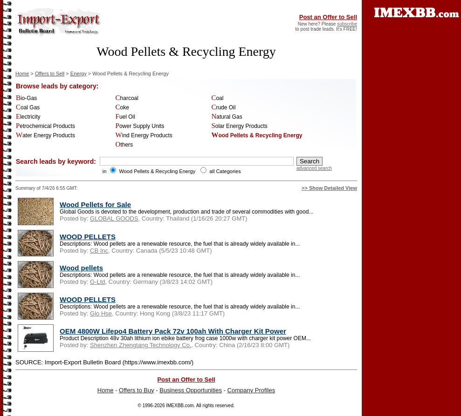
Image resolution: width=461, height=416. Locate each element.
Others (124, 144)
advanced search (314, 168)
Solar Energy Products (239, 126)
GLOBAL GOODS (114, 218)
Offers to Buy (136, 390)
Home (22, 73)
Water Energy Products (45, 135)
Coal (217, 98)
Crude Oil (223, 107)
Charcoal (127, 98)
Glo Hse (101, 313)
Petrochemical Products (45, 126)
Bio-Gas (26, 98)
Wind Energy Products (144, 135)
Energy (78, 73)
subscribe (347, 24)
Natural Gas (226, 117)
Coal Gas (28, 107)
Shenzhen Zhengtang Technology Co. (140, 345)
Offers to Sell (49, 73)
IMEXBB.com (179, 405)
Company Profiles (251, 390)
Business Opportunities (190, 390)
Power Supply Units (140, 126)
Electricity (28, 117)
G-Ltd (97, 281)
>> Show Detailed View (329, 188)
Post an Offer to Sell (328, 16)
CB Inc (99, 250)
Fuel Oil (125, 117)
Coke (122, 107)
